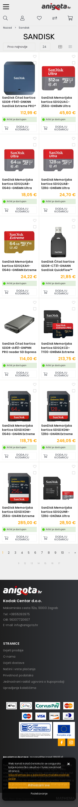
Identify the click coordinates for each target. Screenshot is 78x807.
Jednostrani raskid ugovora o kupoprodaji (33, 682)
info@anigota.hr (26, 625)
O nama (9, 656)
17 (59, 563)
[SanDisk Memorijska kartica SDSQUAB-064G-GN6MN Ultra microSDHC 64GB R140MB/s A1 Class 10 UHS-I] (19, 210)
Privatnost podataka (18, 675)
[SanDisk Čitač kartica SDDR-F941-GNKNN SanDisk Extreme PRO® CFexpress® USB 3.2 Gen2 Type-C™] (19, 128)
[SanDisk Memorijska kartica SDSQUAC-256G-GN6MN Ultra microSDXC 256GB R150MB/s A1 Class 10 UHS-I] (58, 128)
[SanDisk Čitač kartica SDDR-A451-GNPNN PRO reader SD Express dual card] (19, 374)
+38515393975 (19, 614)
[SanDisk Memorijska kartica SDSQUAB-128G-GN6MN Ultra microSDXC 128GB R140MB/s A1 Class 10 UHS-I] (58, 210)
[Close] (39, 785)
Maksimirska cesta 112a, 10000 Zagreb (30, 608)
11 (18, 563)
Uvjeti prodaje (13, 650)
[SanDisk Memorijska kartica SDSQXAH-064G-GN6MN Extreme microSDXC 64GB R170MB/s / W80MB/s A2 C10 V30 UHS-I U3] (19, 292)
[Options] (39, 794)
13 (32, 563)
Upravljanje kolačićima (19, 688)
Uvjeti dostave (13, 663)
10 (62, 553)
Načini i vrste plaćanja (19, 669)
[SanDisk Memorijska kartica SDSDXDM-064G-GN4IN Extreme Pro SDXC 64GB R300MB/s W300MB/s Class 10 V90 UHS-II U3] (19, 456)
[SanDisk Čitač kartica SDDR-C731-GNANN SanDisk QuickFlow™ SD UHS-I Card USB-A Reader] (58, 292)
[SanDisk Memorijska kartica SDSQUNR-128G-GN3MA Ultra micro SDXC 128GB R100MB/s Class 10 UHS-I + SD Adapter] (58, 538)
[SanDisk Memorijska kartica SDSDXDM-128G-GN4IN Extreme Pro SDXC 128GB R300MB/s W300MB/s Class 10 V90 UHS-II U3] (58, 456)
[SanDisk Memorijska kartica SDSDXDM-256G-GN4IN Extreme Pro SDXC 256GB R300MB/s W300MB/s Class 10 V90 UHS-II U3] (19, 538)
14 (39, 563)
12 (25, 563)
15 (45, 563)
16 (52, 563)
